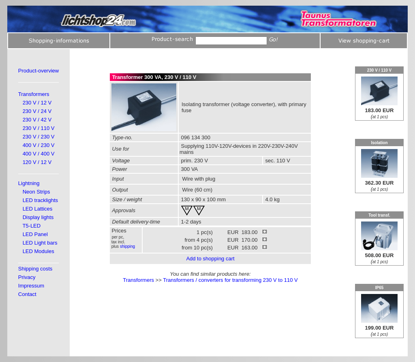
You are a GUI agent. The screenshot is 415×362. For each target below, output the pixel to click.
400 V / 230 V (39, 145)
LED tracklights (40, 200)
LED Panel (35, 234)
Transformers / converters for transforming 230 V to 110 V (230, 280)
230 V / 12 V (37, 103)
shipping (127, 246)
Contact (27, 294)
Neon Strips (36, 192)
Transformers (33, 94)
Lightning (29, 183)
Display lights (38, 217)
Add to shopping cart (210, 259)
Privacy (27, 277)
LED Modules (38, 251)
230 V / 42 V (37, 120)
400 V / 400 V (39, 154)
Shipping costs (35, 269)
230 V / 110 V (39, 128)
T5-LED (31, 226)
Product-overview (38, 71)
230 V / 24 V (37, 111)
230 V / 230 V (39, 137)
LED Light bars (40, 243)
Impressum (31, 286)
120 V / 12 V (37, 162)
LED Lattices (38, 209)
